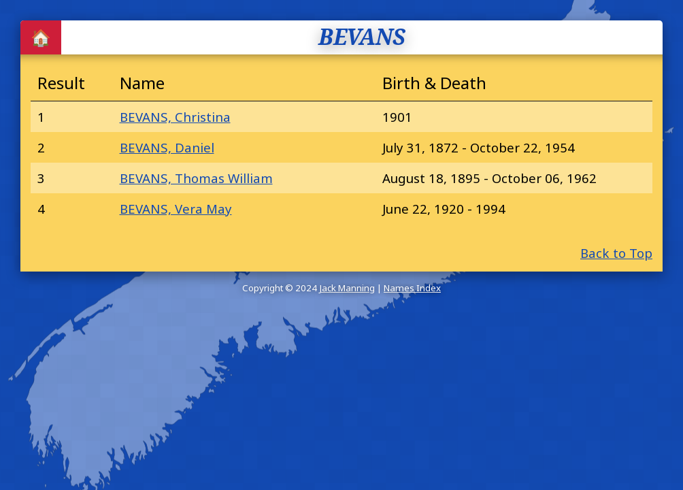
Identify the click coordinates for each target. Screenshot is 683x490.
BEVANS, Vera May (176, 208)
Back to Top (616, 252)
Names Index (412, 288)
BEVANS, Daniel (167, 147)
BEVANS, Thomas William (196, 177)
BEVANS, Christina (175, 116)
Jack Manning (347, 288)
